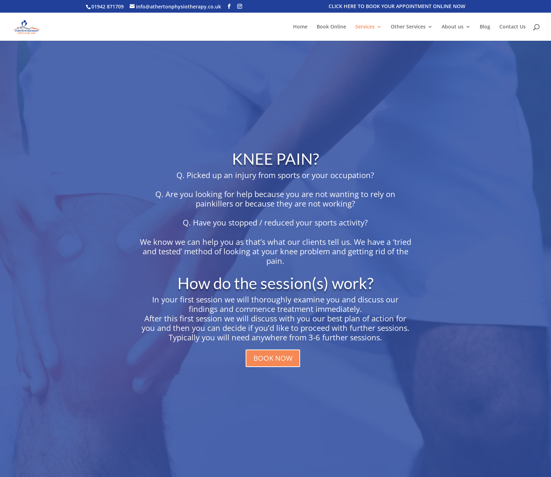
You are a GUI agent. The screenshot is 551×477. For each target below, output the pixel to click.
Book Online (331, 27)
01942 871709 (107, 6)
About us (453, 27)
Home (300, 27)
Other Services (408, 27)
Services (365, 27)
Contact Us (512, 27)
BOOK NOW (272, 358)
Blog (485, 27)
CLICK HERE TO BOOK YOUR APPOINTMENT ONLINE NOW (397, 6)
